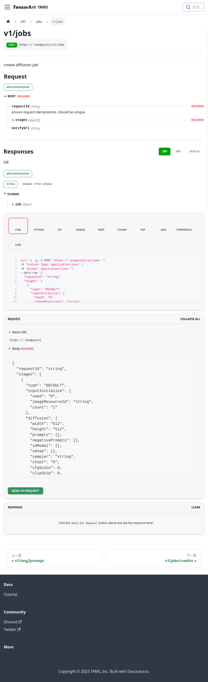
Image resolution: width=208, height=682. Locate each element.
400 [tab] (178, 151)
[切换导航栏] (7, 7)
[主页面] (8, 21)
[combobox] (193, 7)
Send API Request (25, 491)
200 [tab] (164, 151)
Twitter (12, 629)
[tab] (11, 184)
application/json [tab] (18, 87)
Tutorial (10, 594)
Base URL (20, 332)
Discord (12, 622)
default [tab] (194, 151)
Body (23, 348)
